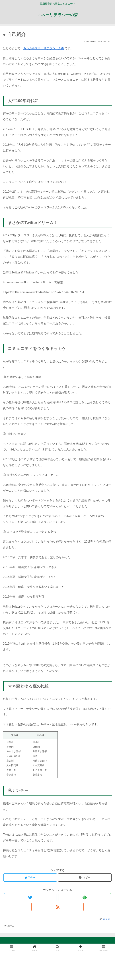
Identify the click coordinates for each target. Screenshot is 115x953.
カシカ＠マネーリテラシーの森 (43, 48)
